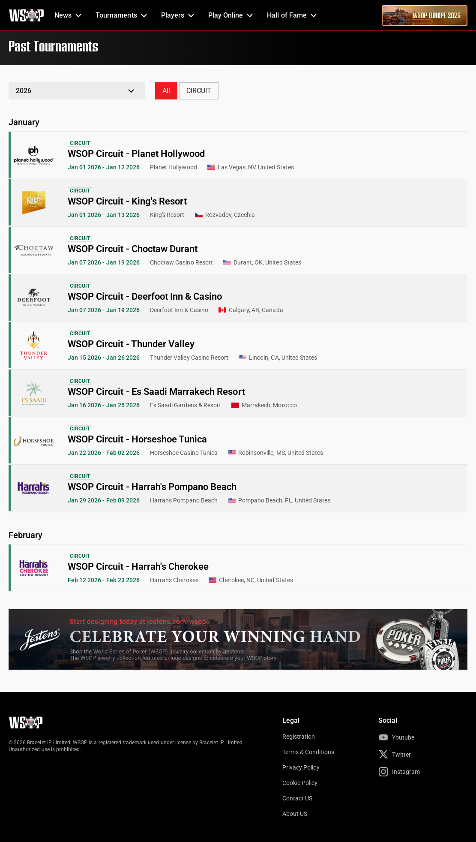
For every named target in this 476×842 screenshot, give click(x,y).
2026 (23, 91)
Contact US (297, 798)
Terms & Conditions (308, 752)
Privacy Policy (301, 767)
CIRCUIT (198, 91)
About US (294, 813)
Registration (298, 736)
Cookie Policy (300, 782)
